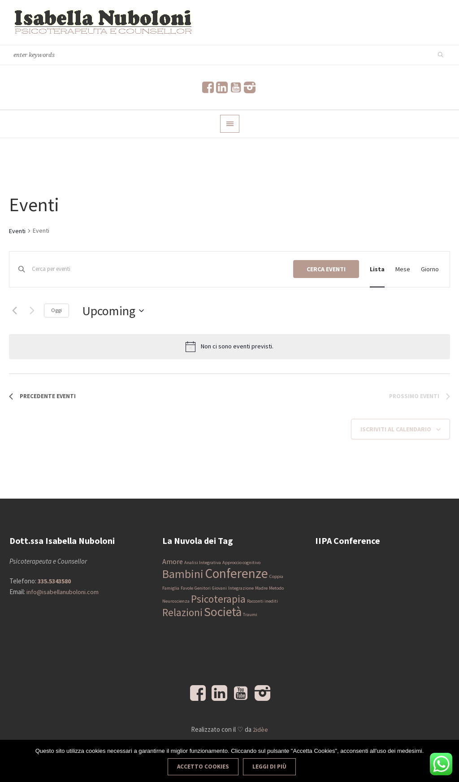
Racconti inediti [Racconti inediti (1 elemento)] (262, 601)
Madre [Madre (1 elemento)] (261, 588)
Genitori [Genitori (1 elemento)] (203, 588)
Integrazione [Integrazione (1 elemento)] (241, 588)
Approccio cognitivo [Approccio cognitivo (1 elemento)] (241, 562)
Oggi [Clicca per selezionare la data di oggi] (56, 310)
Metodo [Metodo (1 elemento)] (276, 588)
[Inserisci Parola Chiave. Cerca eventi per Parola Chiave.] (162, 269)
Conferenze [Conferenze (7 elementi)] (236, 573)
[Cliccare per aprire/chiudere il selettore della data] (113, 311)
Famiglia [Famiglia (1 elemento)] (170, 588)
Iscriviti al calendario (395, 429)
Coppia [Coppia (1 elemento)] (276, 576)
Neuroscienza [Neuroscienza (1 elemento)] (176, 601)
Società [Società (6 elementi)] (223, 612)
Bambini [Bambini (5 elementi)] (183, 574)
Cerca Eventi (326, 269)
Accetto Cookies (203, 766)
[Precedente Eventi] (14, 310)
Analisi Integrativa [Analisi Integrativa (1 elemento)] (202, 562)
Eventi (17, 231)
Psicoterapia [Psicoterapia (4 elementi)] (218, 598)
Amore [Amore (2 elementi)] (172, 561)
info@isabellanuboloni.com (62, 592)
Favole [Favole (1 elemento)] (187, 588)
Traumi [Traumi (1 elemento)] (250, 614)
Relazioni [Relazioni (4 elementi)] (182, 612)
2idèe (260, 730)
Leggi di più (269, 766)
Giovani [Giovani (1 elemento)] (219, 588)
